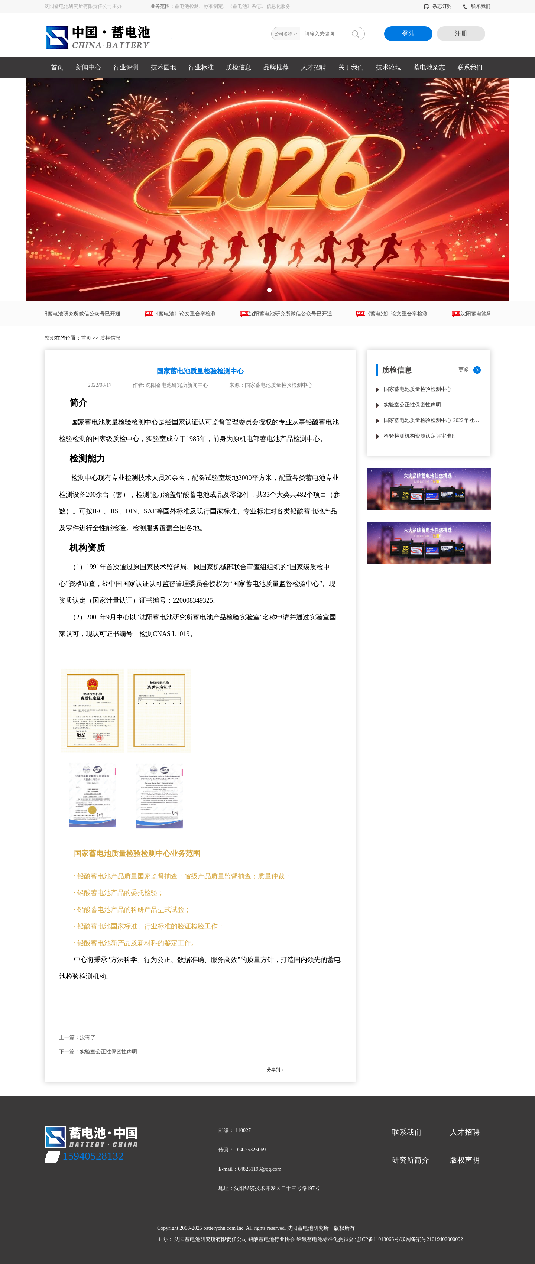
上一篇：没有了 (77, 1037)
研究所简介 (410, 1160)
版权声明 (465, 1160)
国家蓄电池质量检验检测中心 (417, 389)
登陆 (408, 33)
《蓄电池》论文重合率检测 (183, 314)
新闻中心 (88, 67)
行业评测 (126, 67)
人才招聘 (313, 67)
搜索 (355, 34)
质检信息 (238, 67)
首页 (57, 67)
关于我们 (351, 67)
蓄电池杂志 (429, 67)
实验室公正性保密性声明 (412, 405)
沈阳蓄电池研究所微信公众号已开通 (77, 314)
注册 (461, 33)
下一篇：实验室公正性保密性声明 (98, 1051)
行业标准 (201, 67)
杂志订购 (438, 6)
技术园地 (163, 67)
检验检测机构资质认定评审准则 (420, 436)
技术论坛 (388, 67)
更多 (463, 370)
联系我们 (476, 6)
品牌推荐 (276, 67)
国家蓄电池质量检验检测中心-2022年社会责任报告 (432, 420)
